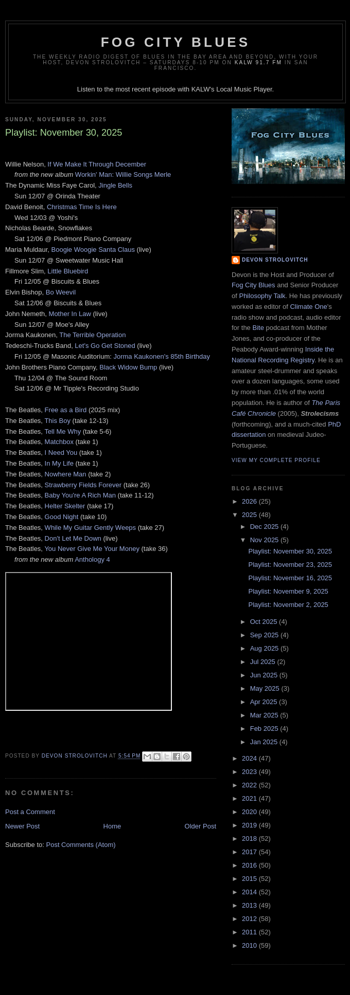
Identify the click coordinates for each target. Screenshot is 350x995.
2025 (250, 515)
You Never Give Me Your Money (91, 548)
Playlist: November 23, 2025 (290, 564)
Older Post (200, 826)
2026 (250, 501)
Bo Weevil (61, 292)
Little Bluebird (67, 271)
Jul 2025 (263, 662)
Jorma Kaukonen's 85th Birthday (161, 356)
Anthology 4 (92, 559)
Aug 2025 (265, 648)
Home (112, 826)
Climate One (308, 306)
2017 (250, 852)
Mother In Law (70, 314)
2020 (250, 812)
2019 (250, 825)
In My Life (59, 463)
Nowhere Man (65, 474)
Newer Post (22, 826)
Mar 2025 (265, 715)
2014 (250, 892)
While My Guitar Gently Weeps (90, 527)
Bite (258, 327)
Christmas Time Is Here (82, 207)
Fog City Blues (175, 42)
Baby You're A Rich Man (80, 495)
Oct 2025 (264, 621)
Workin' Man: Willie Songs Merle (123, 174)
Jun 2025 (264, 675)
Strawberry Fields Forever (83, 485)
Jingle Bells (115, 185)
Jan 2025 (264, 742)
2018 (250, 838)
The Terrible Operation (92, 335)
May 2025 (266, 688)
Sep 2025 (265, 635)
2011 (250, 932)
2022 (250, 785)
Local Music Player (244, 89)
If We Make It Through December (96, 164)
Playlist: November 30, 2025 (290, 551)
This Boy (57, 421)
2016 (250, 865)
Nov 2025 (265, 540)
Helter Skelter (65, 506)
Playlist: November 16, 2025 (290, 578)
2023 (250, 772)
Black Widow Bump (128, 367)
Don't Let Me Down (73, 538)
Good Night (62, 517)
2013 (250, 905)
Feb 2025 (265, 728)
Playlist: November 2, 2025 (288, 605)
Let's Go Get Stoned (105, 345)
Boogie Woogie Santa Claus (93, 249)
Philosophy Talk (262, 296)
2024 (250, 758)
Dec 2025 (265, 526)
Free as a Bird (66, 410)
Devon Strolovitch (275, 260)
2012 (250, 919)
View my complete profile (276, 460)
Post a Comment (30, 812)
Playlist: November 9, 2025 (288, 591)
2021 (250, 798)
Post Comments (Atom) (81, 845)
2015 (250, 878)
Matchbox (59, 442)
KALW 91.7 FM (258, 62)
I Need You (61, 452)
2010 (250, 945)
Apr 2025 (264, 702)
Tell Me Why (62, 431)
